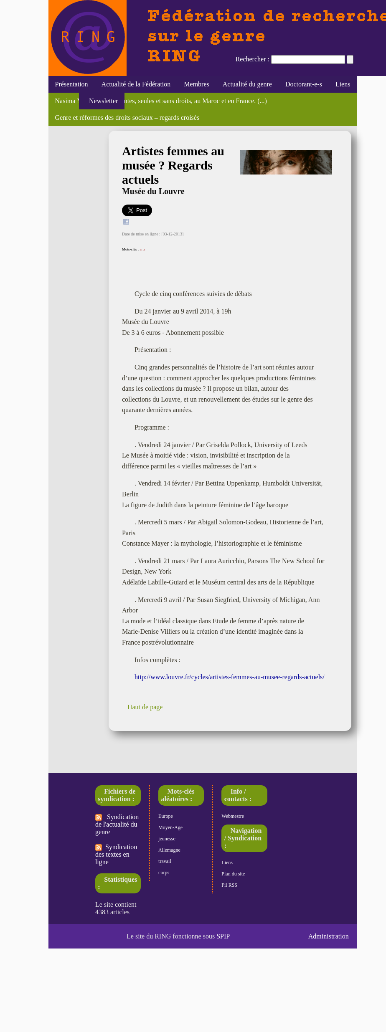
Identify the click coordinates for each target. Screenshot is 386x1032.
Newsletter (102, 100)
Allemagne (169, 850)
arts (142, 249)
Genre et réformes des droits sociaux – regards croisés (127, 117)
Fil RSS (229, 885)
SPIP (223, 936)
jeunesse (166, 839)
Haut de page (145, 707)
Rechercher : (252, 59)
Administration (328, 936)
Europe (165, 816)
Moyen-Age (170, 827)
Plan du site (233, 874)
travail (164, 861)
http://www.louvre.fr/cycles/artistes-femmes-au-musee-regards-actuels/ (230, 676)
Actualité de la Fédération (136, 84)
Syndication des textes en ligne (116, 854)
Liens (342, 84)
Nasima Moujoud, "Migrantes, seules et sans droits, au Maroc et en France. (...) (161, 100)
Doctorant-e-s (303, 84)
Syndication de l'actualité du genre (117, 824)
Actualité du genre (247, 84)
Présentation (71, 84)
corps (163, 872)
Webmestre (232, 816)
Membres (196, 84)
